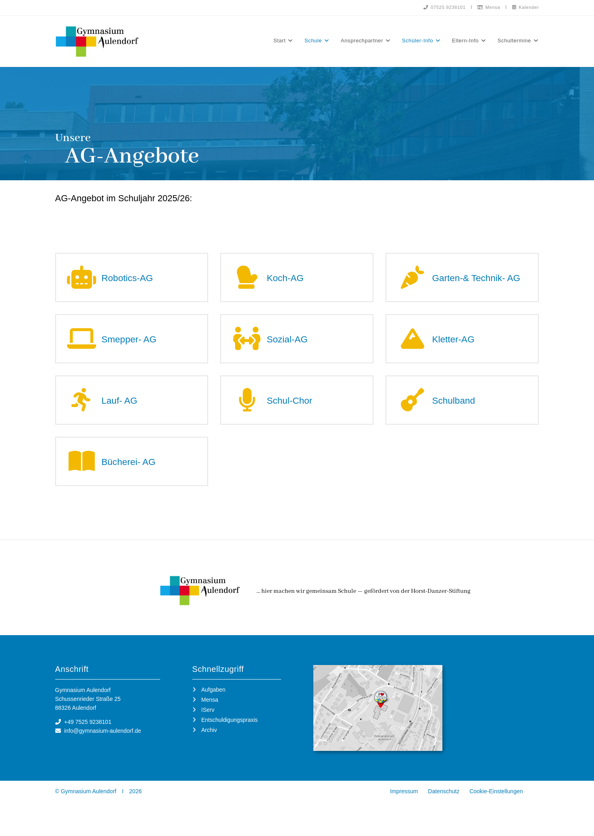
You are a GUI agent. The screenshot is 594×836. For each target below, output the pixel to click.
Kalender (524, 7)
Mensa (486, 7)
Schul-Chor (295, 411)
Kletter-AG (459, 347)
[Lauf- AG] (83, 411)
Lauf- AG (125, 411)
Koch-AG (290, 281)
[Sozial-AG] (248, 347)
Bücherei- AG (135, 475)
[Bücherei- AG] (83, 476)
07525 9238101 (440, 7)
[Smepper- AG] (83, 347)
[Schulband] (413, 411)
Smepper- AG (136, 347)
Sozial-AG (293, 347)
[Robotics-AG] (83, 282)
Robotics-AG (134, 281)
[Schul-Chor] (248, 411)
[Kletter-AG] (413, 347)
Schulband (459, 411)
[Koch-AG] (248, 282)
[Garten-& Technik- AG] (413, 282)
